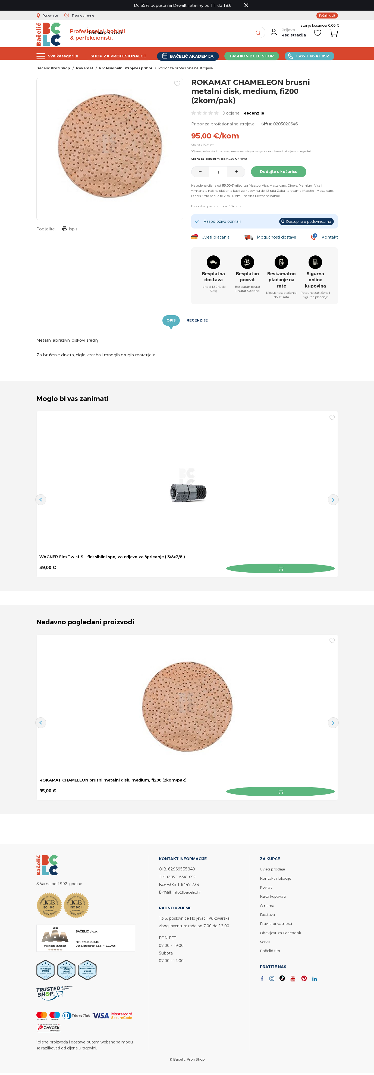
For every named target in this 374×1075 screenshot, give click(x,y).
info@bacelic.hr (187, 891)
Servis (265, 940)
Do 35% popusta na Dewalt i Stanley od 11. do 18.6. (184, 5)
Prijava (288, 33)
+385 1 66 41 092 (314, 55)
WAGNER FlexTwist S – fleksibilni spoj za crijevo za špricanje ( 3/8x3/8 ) (115, 558)
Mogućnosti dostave (277, 238)
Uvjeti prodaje (272, 869)
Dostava (267, 914)
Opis (171, 322)
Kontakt (329, 238)
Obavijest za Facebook (281, 931)
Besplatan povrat (247, 278)
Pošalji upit (326, 16)
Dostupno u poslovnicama (306, 223)
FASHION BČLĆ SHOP (253, 55)
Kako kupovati (273, 896)
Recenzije (253, 115)
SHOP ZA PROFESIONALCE (119, 55)
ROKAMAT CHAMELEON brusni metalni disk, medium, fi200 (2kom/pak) (116, 780)
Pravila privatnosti (276, 922)
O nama (267, 905)
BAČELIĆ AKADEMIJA (193, 56)
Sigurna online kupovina (315, 281)
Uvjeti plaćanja (215, 238)
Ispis (68, 232)
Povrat (266, 887)
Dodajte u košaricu (280, 174)
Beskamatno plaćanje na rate (281, 281)
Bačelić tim (270, 949)
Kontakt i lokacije (276, 878)
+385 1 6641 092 (182, 876)
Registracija (293, 38)
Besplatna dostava (213, 278)
